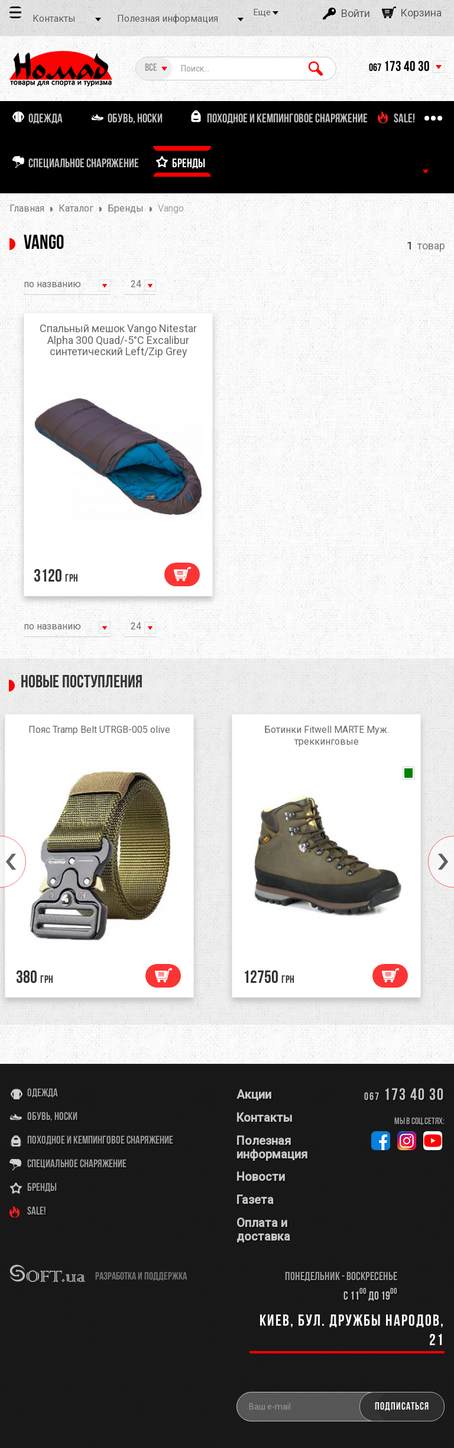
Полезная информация (167, 18)
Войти (355, 13)
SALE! (36, 1212)
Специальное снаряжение (77, 1164)
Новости (260, 1177)
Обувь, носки (52, 1117)
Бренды (42, 1188)
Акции (253, 1094)
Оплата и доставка (263, 1230)
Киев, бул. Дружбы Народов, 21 (352, 1331)
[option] (113, 859)
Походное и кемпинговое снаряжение (100, 1141)
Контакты (54, 18)
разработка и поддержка (141, 1277)
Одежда (42, 1093)
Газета (255, 1200)
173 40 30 (399, 67)
